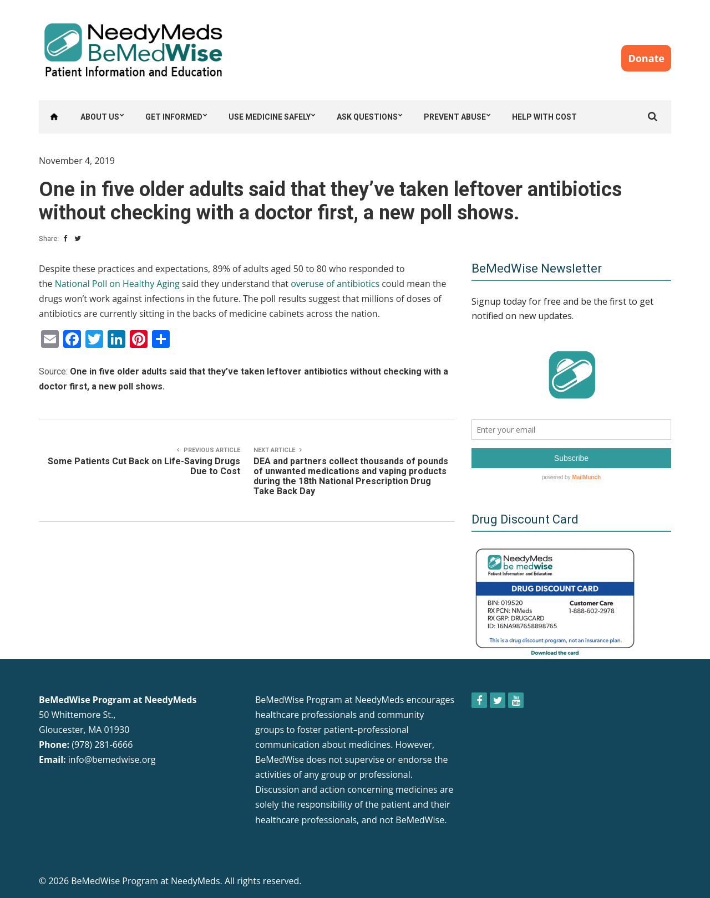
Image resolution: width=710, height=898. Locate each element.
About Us (99, 116)
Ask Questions (367, 116)
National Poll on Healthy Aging (117, 284)
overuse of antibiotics (335, 284)
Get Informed (173, 116)
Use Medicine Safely (270, 116)
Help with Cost (544, 116)
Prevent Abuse (455, 116)
